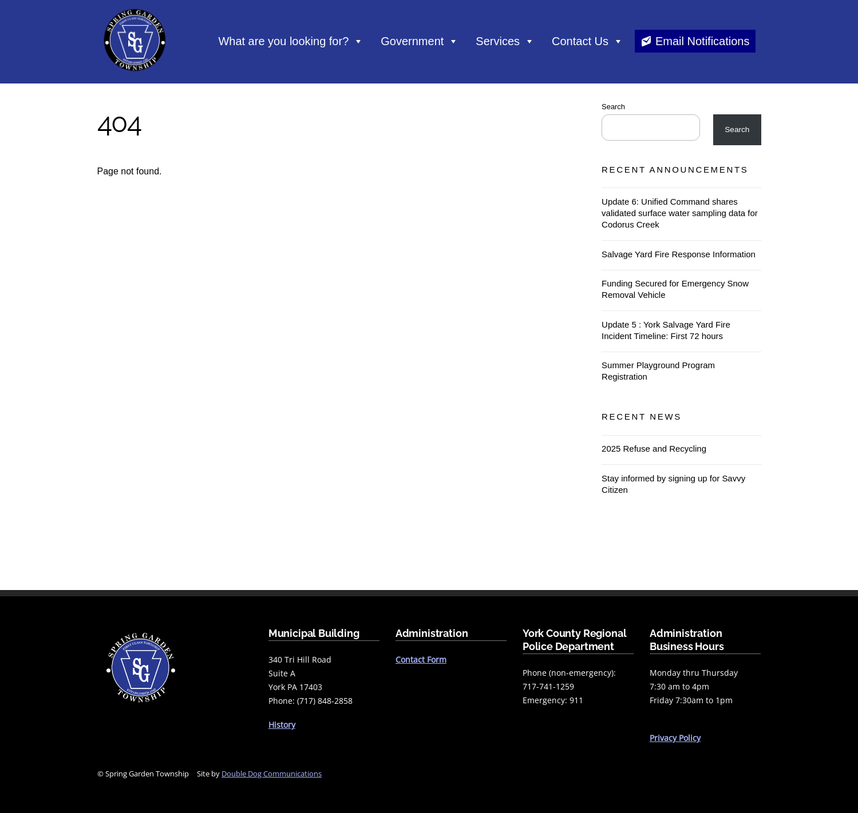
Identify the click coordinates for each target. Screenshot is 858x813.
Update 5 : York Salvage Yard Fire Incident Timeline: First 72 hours (666, 329)
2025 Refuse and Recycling (654, 448)
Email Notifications (702, 41)
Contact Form (421, 659)
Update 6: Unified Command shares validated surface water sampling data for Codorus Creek (680, 212)
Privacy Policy (675, 737)
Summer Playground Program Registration (658, 370)
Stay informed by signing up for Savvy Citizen (673, 483)
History (281, 724)
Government (419, 41)
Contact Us (587, 41)
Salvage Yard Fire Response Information (679, 253)
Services (505, 41)
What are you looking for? (290, 41)
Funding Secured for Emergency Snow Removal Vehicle (675, 289)
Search (613, 106)
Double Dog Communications (272, 773)
